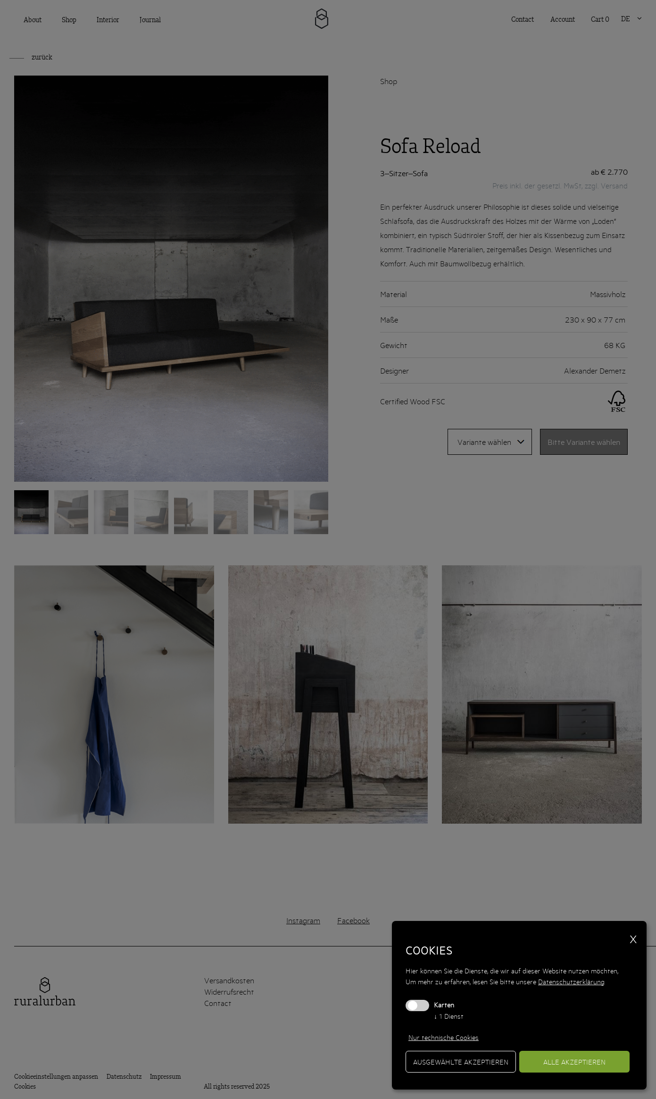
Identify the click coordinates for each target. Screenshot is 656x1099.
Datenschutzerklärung (571, 981)
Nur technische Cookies (443, 1037)
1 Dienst (449, 1016)
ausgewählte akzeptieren (460, 1061)
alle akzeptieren (574, 1061)
